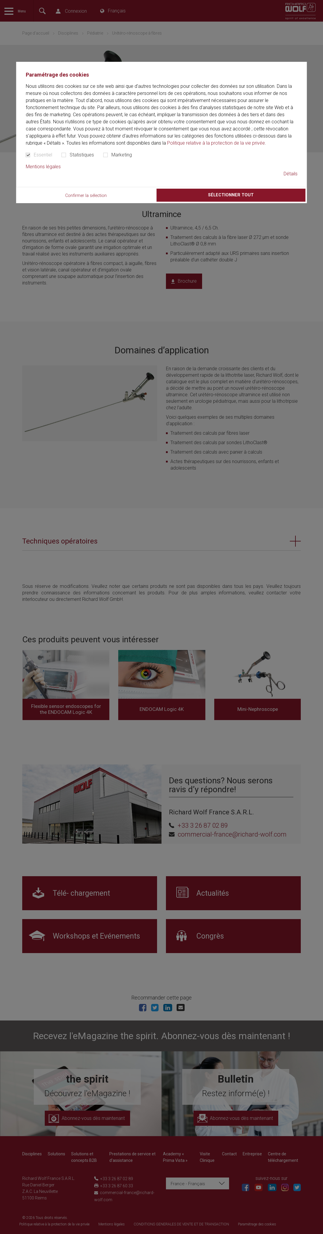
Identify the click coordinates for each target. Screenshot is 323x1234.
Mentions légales (43, 166)
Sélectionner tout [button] (231, 195)
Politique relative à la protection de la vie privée (216, 143)
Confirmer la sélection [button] (86, 195)
